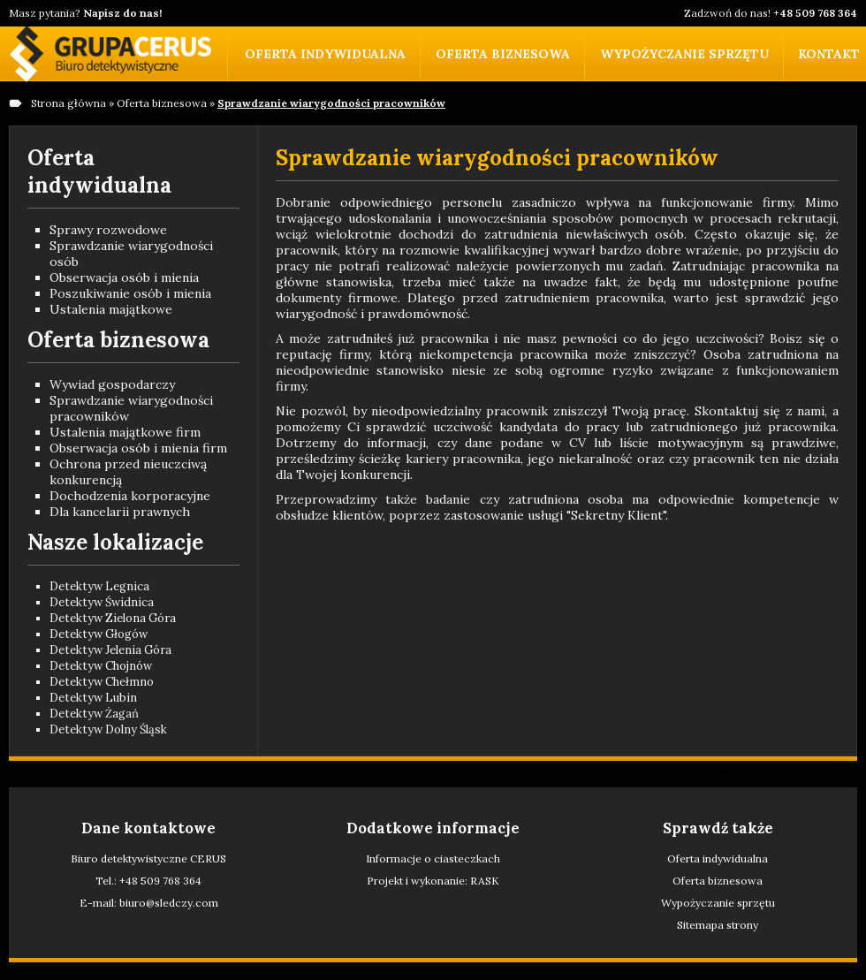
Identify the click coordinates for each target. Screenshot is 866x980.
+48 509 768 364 (160, 880)
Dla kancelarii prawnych (119, 512)
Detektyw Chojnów (100, 665)
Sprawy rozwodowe (108, 230)
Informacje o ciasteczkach (433, 858)
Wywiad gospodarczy (112, 384)
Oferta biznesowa (503, 54)
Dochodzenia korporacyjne (129, 496)
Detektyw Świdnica (101, 602)
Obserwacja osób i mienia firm (138, 448)
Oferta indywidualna (325, 54)
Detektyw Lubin (93, 697)
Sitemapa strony (717, 924)
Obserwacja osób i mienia (124, 277)
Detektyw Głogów (98, 634)
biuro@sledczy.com (168, 902)
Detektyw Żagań (94, 713)
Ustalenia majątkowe (110, 309)
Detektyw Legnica (99, 586)
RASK (484, 880)
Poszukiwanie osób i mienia (130, 293)
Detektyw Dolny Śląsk (108, 729)
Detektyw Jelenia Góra (110, 649)
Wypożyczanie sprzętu (684, 54)
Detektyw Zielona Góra (112, 618)
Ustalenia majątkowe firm (125, 432)
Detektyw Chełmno (101, 681)
